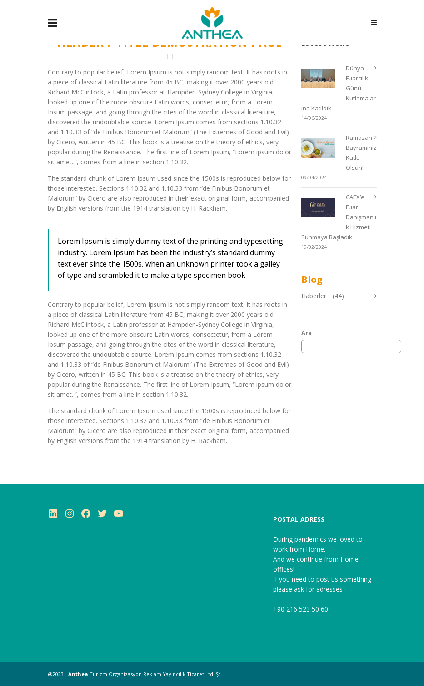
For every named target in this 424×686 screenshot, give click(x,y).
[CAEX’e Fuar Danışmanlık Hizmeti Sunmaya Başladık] (322, 207)
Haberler (313, 295)
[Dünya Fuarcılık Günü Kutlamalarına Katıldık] (322, 78)
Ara (306, 333)
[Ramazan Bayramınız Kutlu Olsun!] (322, 148)
